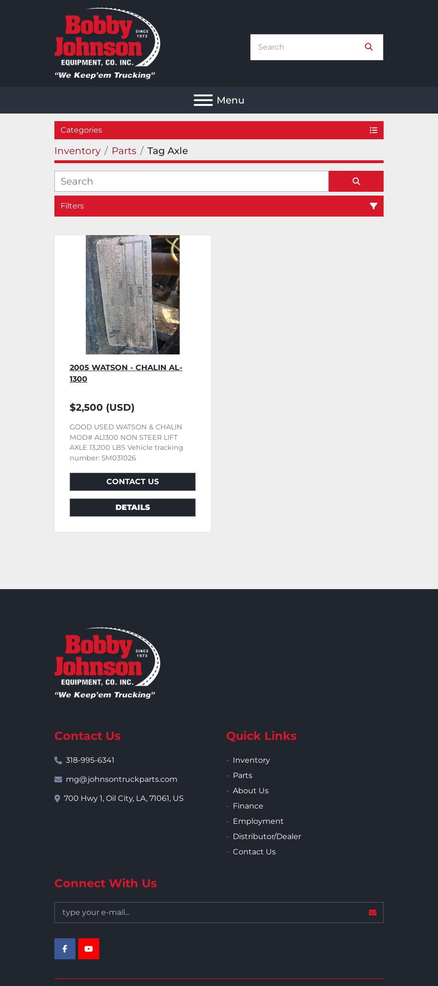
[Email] (219, 912)
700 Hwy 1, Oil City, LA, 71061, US (124, 798)
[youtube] (88, 948)
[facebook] (64, 948)
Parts (242, 775)
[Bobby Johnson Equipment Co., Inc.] (107, 662)
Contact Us (132, 481)
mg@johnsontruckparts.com (121, 779)
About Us (251, 790)
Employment (258, 821)
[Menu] (203, 100)
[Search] (310, 47)
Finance (248, 805)
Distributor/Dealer (267, 836)
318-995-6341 (90, 760)
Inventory (251, 760)
